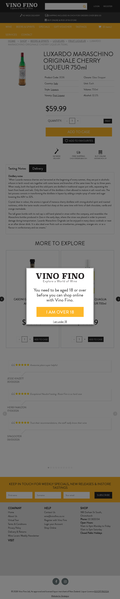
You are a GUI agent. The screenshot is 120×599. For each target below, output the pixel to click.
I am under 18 (60, 322)
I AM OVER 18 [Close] (60, 312)
